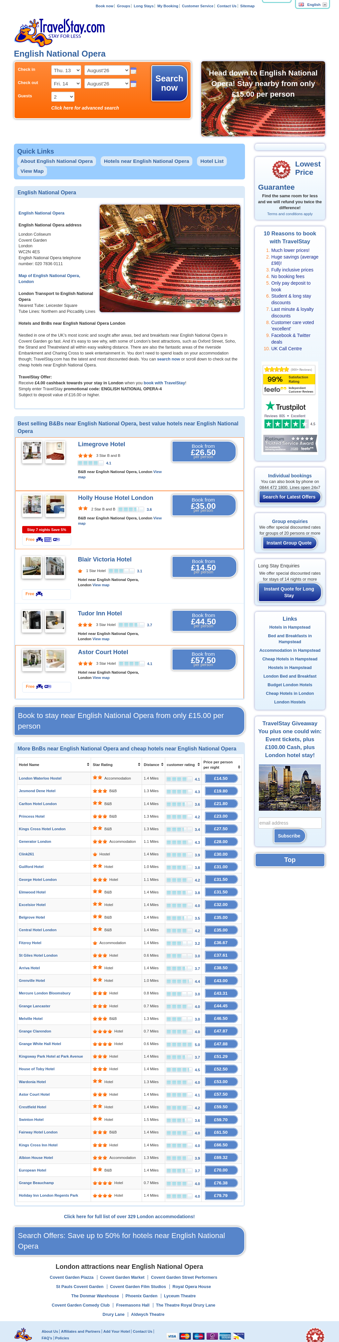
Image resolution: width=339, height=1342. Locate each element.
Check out (28, 82)
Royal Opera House (191, 1262)
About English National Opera (57, 161)
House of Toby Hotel (37, 1052)
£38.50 (221, 956)
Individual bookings (290, 475)
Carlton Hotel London (38, 802)
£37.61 (221, 944)
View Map (32, 171)
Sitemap (247, 6)
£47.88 (221, 1028)
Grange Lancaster (34, 992)
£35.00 (221, 908)
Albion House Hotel (36, 1135)
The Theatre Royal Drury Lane (185, 1280)
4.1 (108, 463)
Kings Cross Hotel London (42, 826)
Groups (123, 6)
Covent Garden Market (122, 1253)
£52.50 (221, 1051)
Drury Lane (114, 1290)
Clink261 (26, 849)
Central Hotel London (38, 921)
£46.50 (221, 1004)
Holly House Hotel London (115, 498)
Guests (25, 96)
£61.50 (221, 1111)
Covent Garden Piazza (71, 1253)
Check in (26, 69)
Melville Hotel (31, 1004)
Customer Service (197, 6)
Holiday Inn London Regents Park (48, 1171)
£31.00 (221, 861)
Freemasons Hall (133, 1280)
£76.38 (221, 1159)
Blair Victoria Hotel (104, 559)
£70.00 (221, 1147)
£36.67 (221, 932)
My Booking (167, 6)
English (309, 5)
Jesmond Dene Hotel (37, 790)
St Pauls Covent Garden (79, 1262)
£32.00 (221, 896)
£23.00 (221, 813)
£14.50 (221, 777)
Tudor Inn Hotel (100, 613)
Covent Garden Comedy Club (81, 1280)
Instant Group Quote (289, 543)
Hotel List (211, 161)
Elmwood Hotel (32, 885)
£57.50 (221, 1075)
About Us (50, 1307)
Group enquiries (290, 521)
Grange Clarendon (35, 1016)
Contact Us (227, 6)
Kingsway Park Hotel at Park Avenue (51, 1040)
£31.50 (221, 873)
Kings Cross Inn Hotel (38, 1124)
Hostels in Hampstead (290, 667)
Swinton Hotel (31, 1100)
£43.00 (221, 968)
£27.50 (221, 825)
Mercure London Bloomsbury (45, 981)
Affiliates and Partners (80, 1307)
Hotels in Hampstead (290, 627)
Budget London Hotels (289, 685)
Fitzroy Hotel (30, 933)
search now (168, 359)
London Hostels (290, 702)
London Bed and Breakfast (290, 676)
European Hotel (32, 1147)
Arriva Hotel (29, 957)
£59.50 (221, 1087)
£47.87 (221, 1016)
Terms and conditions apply (290, 214)
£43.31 (221, 980)
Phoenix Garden (141, 1271)
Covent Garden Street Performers (184, 1253)
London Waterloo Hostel (40, 778)
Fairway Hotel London (38, 1112)
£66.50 (221, 1123)
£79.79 (221, 1171)
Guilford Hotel (31, 861)
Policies (62, 1313)
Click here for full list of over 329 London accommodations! (129, 1192)
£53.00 (221, 1063)
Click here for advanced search (85, 108)
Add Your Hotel (116, 1307)
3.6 (149, 509)
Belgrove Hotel (32, 909)
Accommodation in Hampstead (289, 650)
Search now (169, 83)
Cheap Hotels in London (290, 693)
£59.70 (221, 1099)
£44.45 (221, 992)
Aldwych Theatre (148, 1290)
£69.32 (221, 1135)
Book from (203, 451)
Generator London (35, 837)
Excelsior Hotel (32, 897)
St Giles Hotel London (38, 945)
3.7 (149, 625)
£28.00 (221, 837)
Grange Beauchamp (36, 1159)
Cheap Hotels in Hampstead (289, 659)
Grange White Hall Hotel (40, 1028)
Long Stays (144, 6)
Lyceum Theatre (180, 1271)
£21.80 (221, 801)
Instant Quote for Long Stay (289, 592)
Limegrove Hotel (101, 444)
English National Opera (42, 213)
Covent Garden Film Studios (138, 1262)
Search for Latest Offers (289, 497)
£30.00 (221, 849)
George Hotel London (38, 873)
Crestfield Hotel (32, 1088)
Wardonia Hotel (32, 1064)
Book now (104, 6)
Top (290, 859)
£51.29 (221, 1039)
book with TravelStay (164, 383)
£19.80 (221, 789)
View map (100, 585)
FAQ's (47, 1313)
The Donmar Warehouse (95, 1271)
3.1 (139, 571)
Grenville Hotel (32, 969)
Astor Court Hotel (103, 652)
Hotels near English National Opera (146, 161)
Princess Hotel (32, 814)
